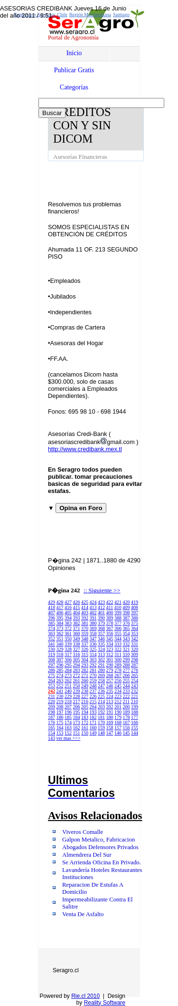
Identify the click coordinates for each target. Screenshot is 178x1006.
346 (101, 638)
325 (93, 649)
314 (93, 654)
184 (76, 717)
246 (109, 685)
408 (134, 607)
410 (118, 607)
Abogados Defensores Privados (100, 847)
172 (84, 722)
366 (118, 628)
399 (118, 612)
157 (118, 727)
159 (101, 727)
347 (93, 638)
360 (76, 633)
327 (76, 649)
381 (84, 623)
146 (118, 732)
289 (118, 664)
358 (93, 633)
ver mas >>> (68, 738)
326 (84, 649)
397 (134, 612)
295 (68, 664)
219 (60, 701)
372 (68, 628)
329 (60, 649)
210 (134, 701)
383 (68, 623)
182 (93, 717)
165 (51, 727)
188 (134, 712)
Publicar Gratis (74, 70)
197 (60, 712)
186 (60, 717)
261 (76, 680)
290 (109, 664)
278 (118, 670)
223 (118, 696)
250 (76, 685)
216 (84, 701)
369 (93, 628)
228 (76, 696)
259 (93, 680)
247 (101, 685)
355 (118, 633)
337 (84, 644)
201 (118, 706)
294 (76, 664)
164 (60, 727)
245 (118, 685)
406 (60, 612)
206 (76, 706)
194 (84, 712)
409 (126, 607)
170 (101, 722)
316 (76, 654)
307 (60, 659)
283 (76, 670)
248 (93, 685)
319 (51, 654)
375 (134, 623)
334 (109, 644)
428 (60, 602)
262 (68, 680)
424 (93, 602)
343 (126, 638)
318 (60, 654)
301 (109, 659)
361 (68, 633)
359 (84, 633)
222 (126, 696)
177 (134, 717)
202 (109, 706)
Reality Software (104, 1002)
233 (126, 691)
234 (118, 691)
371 (76, 628)
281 (93, 670)
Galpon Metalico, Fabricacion (98, 839)
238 (84, 691)
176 (51, 722)
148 (101, 732)
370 (84, 628)
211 (126, 701)
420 (126, 602)
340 (60, 644)
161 (84, 727)
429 (51, 602)
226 (93, 696)
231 (51, 696)
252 (60, 685)
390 (101, 617)
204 (93, 706)
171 (93, 722)
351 (60, 638)
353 (134, 633)
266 (126, 675)
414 (84, 607)
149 (93, 732)
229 (68, 696)
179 (118, 717)
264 (51, 680)
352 (51, 638)
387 (126, 617)
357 (101, 633)
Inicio (74, 53)
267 (118, 675)
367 (109, 628)
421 (118, 602)
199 (134, 706)
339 (68, 644)
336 (93, 644)
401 (101, 612)
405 (68, 612)
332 (126, 644)
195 (76, 712)
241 (60, 691)
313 (101, 654)
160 (93, 727)
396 (51, 617)
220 (51, 701)
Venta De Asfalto (82, 914)
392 (84, 617)
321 (126, 649)
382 (76, 623)
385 (51, 623)
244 (126, 685)
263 (60, 680)
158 (109, 727)
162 (76, 727)
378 (109, 623)
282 (84, 670)
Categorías (74, 87)
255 (126, 680)
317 (68, 654)
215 (93, 701)
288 (126, 664)
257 (109, 680)
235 (109, 691)
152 (68, 732)
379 (101, 623)
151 (76, 732)
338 (76, 644)
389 (109, 617)
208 (60, 706)
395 (60, 617)
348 (84, 638)
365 (126, 628)
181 (101, 717)
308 (51, 659)
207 (68, 706)
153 (60, 732)
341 (51, 644)
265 (134, 675)
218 (68, 701)
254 (134, 680)
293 (84, 664)
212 (118, 701)
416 (68, 607)
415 (76, 607)
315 (84, 654)
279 (109, 670)
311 (118, 654)
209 (51, 706)
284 (68, 670)
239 (76, 691)
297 (51, 664)
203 (101, 706)
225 (101, 696)
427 (68, 602)
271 (84, 675)
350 (68, 638)
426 (76, 602)
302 (101, 659)
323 (109, 649)
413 (93, 607)
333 (118, 644)
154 (51, 732)
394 (68, 617)
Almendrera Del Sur (87, 854)
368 (101, 628)
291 (101, 664)
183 (84, 717)
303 (93, 659)
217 (76, 701)
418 (51, 607)
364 (134, 628)
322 (118, 649)
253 (51, 685)
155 (134, 727)
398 (126, 612)
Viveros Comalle (82, 832)
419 (134, 602)
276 (134, 670)
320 (134, 649)
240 (68, 691)
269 (101, 675)
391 (93, 617)
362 (60, 633)
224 (109, 696)
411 (109, 607)
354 (126, 633)
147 (109, 732)
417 (60, 607)
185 (68, 717)
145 (126, 732)
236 (101, 691)
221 (134, 696)
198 (51, 712)
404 (76, 612)
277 (126, 670)
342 (134, 638)
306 (68, 659)
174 (68, 722)
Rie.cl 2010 (85, 996)
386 (134, 617)
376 (126, 623)
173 (76, 722)
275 (51, 675)
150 (84, 732)
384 (60, 623)
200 (126, 706)
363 (51, 633)
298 (134, 659)
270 (93, 675)
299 (126, 659)
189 (126, 712)
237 (93, 691)
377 (118, 623)
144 (134, 732)
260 (84, 680)
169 (109, 722)
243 (134, 685)
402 (93, 612)
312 (109, 654)
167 (126, 722)
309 (134, 654)
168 (118, 722)
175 (60, 722)
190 (118, 712)
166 (134, 722)
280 (101, 670)
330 (51, 649)
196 (68, 712)
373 (60, 628)
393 (76, 617)
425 (84, 602)
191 (109, 712)
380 (93, 623)
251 (68, 685)
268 (109, 675)
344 (118, 638)
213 (109, 701)
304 (84, 659)
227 (84, 696)
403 (84, 612)
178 (126, 717)
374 (51, 628)
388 (118, 617)
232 (134, 691)
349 (76, 638)
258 (101, 680)
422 (109, 602)
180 (109, 717)
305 (76, 659)
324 (101, 649)
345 (109, 638)
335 (101, 644)
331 (134, 644)
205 (84, 706)
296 (60, 664)
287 (134, 664)
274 (60, 675)
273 (68, 675)
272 (76, 675)
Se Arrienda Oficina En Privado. (101, 862)
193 (93, 712)
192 (101, 712)
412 (101, 607)
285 (60, 670)
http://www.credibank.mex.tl (85, 449)
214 (101, 701)
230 (60, 696)
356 (109, 633)
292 (93, 664)
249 (84, 685)
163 (68, 727)
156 (126, 727)
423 (101, 602)
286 (51, 670)
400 (109, 612)
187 (51, 717)
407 (51, 612)
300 (118, 659)
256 (118, 680)
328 (68, 649)
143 (51, 738)
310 (126, 654)
